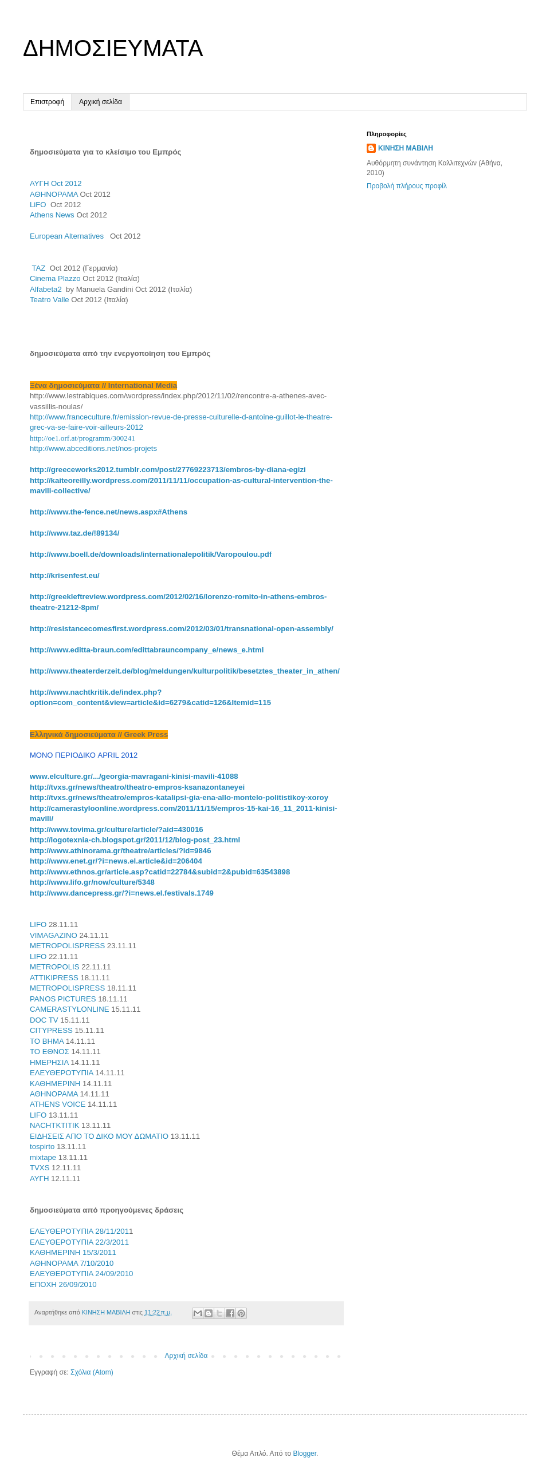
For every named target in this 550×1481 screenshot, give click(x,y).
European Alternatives (69, 236)
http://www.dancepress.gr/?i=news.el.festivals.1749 (122, 893)
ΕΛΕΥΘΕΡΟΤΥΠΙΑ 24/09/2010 (81, 1273)
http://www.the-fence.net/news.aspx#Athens (108, 512)
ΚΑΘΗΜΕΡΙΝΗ (55, 1083)
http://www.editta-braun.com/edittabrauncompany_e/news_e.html (147, 650)
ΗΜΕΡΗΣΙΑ (49, 1062)
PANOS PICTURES (63, 999)
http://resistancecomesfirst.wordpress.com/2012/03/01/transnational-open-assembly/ (181, 628)
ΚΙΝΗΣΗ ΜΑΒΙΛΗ (405, 148)
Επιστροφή (47, 102)
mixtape (43, 1157)
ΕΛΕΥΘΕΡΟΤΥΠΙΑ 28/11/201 (79, 1231)
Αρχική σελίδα (100, 102)
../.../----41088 (134, 776)
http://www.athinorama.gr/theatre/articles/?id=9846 (120, 850)
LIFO (38, 924)
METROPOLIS (54, 967)
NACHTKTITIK (54, 1125)
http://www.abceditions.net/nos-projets (93, 448)
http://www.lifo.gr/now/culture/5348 (92, 882)
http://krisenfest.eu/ (65, 575)
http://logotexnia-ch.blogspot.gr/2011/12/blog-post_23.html (135, 839)
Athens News (52, 215)
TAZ (38, 268)
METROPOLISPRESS (67, 945)
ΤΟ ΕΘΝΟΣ (49, 1051)
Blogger (304, 1454)
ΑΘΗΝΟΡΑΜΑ (54, 194)
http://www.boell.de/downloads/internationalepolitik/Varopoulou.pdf (151, 554)
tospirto (42, 1146)
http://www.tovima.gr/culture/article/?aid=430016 (116, 829)
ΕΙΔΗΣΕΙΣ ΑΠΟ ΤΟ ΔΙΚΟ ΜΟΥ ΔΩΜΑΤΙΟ (99, 1136)
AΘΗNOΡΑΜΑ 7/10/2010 (71, 1263)
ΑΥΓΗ (56, 183)
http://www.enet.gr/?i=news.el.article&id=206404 (116, 861)
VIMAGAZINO (53, 935)
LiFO (38, 204)
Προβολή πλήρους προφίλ (407, 186)
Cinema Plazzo (55, 278)
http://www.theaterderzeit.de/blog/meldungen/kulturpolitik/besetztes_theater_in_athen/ (185, 671)
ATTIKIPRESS (54, 977)
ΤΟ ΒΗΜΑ (47, 1041)
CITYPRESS (51, 1030)
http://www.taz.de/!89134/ (74, 533)
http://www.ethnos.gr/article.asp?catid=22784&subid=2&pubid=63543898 (160, 872)
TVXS (39, 1167)
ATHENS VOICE (57, 1104)
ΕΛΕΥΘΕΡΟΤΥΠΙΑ (61, 1072)
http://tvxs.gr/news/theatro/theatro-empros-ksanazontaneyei (137, 787)
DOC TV (44, 1020)
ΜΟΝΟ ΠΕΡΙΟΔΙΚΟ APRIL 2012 (84, 755)
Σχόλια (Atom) (91, 1372)
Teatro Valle (49, 299)
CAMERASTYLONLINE (69, 1009)
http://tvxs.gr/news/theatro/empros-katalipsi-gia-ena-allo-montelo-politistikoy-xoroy (179, 797)
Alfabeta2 (46, 289)
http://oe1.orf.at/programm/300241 (82, 438)
